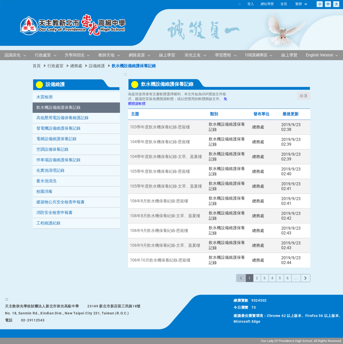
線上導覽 (289, 55)
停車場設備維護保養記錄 (58, 159)
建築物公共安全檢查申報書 (60, 202)
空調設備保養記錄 (52, 149)
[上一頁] (241, 278)
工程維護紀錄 (48, 223)
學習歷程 (223, 55)
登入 (250, 4)
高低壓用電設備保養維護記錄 (62, 117)
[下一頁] (305, 278)
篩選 (304, 96)
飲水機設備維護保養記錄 (58, 107)
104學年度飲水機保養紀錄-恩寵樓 (160, 141)
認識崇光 (13, 55)
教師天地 (106, 55)
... (296, 278)
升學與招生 (75, 55)
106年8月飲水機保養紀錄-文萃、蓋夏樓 (165, 215)
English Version (319, 55)
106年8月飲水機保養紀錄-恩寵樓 (159, 201)
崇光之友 (193, 55)
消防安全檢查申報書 (54, 212)
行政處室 (43, 55)
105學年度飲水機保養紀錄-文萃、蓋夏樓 (166, 186)
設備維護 (97, 65)
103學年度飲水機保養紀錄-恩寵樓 (160, 127)
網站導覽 (267, 4)
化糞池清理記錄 (50, 170)
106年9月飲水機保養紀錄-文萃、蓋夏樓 (165, 245)
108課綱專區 (256, 55)
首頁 (284, 4)
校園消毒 (44, 191)
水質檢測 (44, 97)
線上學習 (167, 55)
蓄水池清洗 (46, 181)
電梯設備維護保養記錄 (56, 138)
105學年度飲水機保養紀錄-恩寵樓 (160, 171)
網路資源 (137, 55)
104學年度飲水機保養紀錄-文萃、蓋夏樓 (166, 156)
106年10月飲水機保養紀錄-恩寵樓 (160, 260)
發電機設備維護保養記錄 (58, 128)
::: (239, 4)
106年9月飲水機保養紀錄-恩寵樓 (159, 230)
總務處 (76, 65)
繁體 (301, 4)
